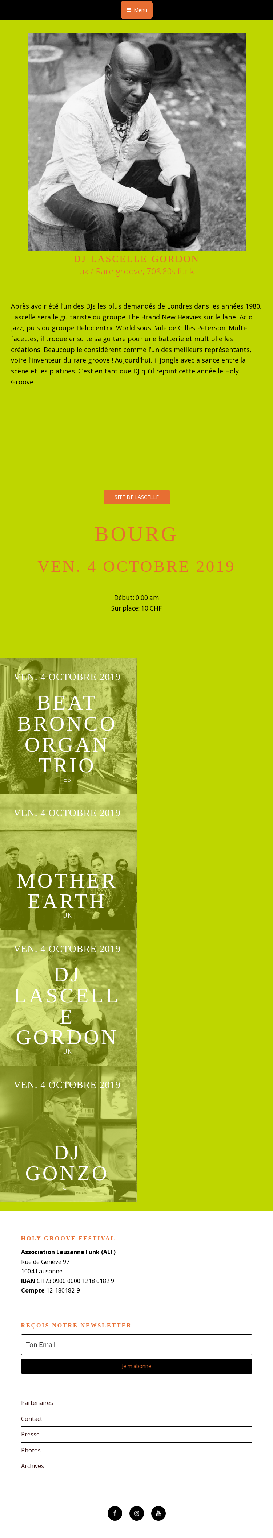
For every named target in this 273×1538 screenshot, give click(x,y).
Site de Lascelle (137, 496)
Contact (31, 1419)
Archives (32, 1466)
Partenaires (37, 1403)
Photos (31, 1450)
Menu (136, 10)
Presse (30, 1434)
